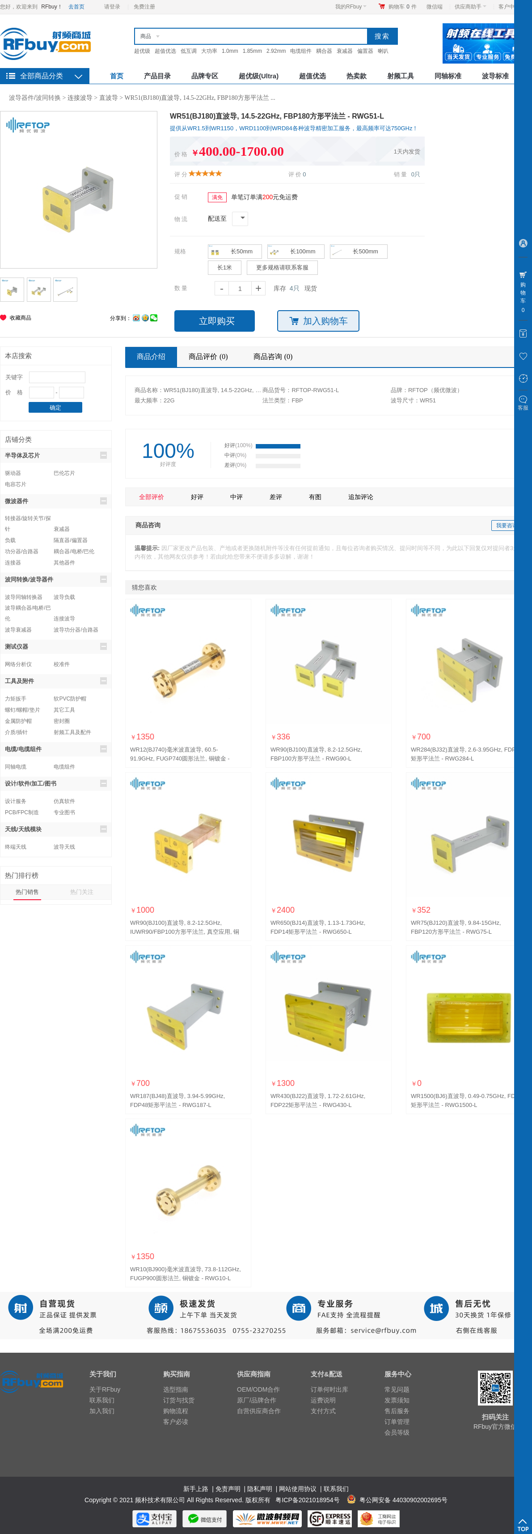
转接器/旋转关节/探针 (28, 519)
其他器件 (64, 563)
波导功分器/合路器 (76, 630)
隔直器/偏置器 (70, 540)
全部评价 (151, 496)
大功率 (209, 51)
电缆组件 (301, 51)
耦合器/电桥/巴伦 (74, 551)
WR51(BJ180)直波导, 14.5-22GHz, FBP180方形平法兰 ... (200, 97)
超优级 (142, 51)
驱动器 (13, 473)
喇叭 (383, 51)
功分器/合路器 (21, 551)
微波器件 (56, 500)
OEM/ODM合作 (258, 1389)
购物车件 (402, 7)
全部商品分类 (41, 76)
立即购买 (217, 321)
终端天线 (15, 847)
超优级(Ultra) (259, 76)
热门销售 (27, 892)
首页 (116, 76)
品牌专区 (204, 76)
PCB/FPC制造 (22, 812)
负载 (10, 540)
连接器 (13, 563)
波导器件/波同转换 (35, 97)
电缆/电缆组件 (56, 748)
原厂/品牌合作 (256, 1400)
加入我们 (101, 1410)
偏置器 (365, 51)
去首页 (76, 7)
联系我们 (101, 1400)
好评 (197, 496)
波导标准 (495, 76)
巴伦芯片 (64, 473)
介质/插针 (16, 732)
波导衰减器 (18, 630)
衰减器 (345, 51)
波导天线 (64, 847)
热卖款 (356, 76)
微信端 (434, 7)
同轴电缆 (15, 767)
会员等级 (397, 1432)
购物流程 (175, 1410)
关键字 (14, 377)
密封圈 (62, 721)
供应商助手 (470, 7)
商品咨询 (274, 356)
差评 (276, 496)
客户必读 (175, 1421)
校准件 (62, 664)
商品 (145, 36)
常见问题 (397, 1389)
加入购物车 (318, 321)
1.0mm (230, 51)
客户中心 (511, 7)
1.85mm (252, 51)
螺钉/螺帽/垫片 (22, 710)
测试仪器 (56, 646)
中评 (236, 496)
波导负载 (64, 597)
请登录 (112, 7)
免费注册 (144, 7)
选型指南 (175, 1389)
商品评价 (209, 356)
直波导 (108, 97)
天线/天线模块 (56, 829)
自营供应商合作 (259, 1410)
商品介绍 (151, 356)
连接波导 (80, 97)
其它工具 (64, 710)
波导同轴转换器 (23, 597)
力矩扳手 (15, 699)
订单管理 (397, 1421)
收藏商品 (20, 318)
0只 (415, 174)
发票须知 (397, 1400)
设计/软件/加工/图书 (56, 783)
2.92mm (276, 51)
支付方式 (323, 1410)
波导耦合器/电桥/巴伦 (28, 609)
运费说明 (323, 1400)
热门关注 (81, 892)
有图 (315, 496)
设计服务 (15, 801)
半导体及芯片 (56, 455)
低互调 (189, 51)
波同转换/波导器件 (56, 579)
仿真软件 (64, 801)
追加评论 (360, 496)
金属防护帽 (18, 721)
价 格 (14, 392)
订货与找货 (178, 1400)
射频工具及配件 (72, 732)
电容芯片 (15, 484)
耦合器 (324, 51)
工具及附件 (56, 680)
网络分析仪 (18, 664)
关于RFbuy (104, 1389)
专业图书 (64, 812)
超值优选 (165, 51)
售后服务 (397, 1410)
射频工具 (400, 76)
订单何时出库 (329, 1389)
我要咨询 (507, 525)
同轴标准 (448, 76)
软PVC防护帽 (70, 699)
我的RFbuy (351, 7)
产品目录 (157, 76)
